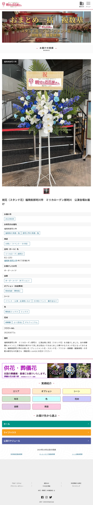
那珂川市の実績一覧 (31, 233)
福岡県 (7, 260)
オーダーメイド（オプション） (17, 280)
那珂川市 (13, 260)
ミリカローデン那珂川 (14, 253)
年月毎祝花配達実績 (16, 454)
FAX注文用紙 (46, 486)
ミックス (24, 311)
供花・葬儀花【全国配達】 (46, 490)
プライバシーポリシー (16, 486)
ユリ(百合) (18, 322)
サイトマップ (76, 486)
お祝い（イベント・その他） (17, 243)
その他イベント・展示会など (45, 301)
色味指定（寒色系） (13, 290)
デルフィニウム (31, 322)
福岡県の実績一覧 (12, 233)
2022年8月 (9, 219)
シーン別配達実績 (77, 454)
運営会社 (46, 483)
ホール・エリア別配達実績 (47, 454)
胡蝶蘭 (8, 322)
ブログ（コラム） (17, 483)
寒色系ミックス (11, 311)
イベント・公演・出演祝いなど (18, 301)
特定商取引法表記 (76, 483)
